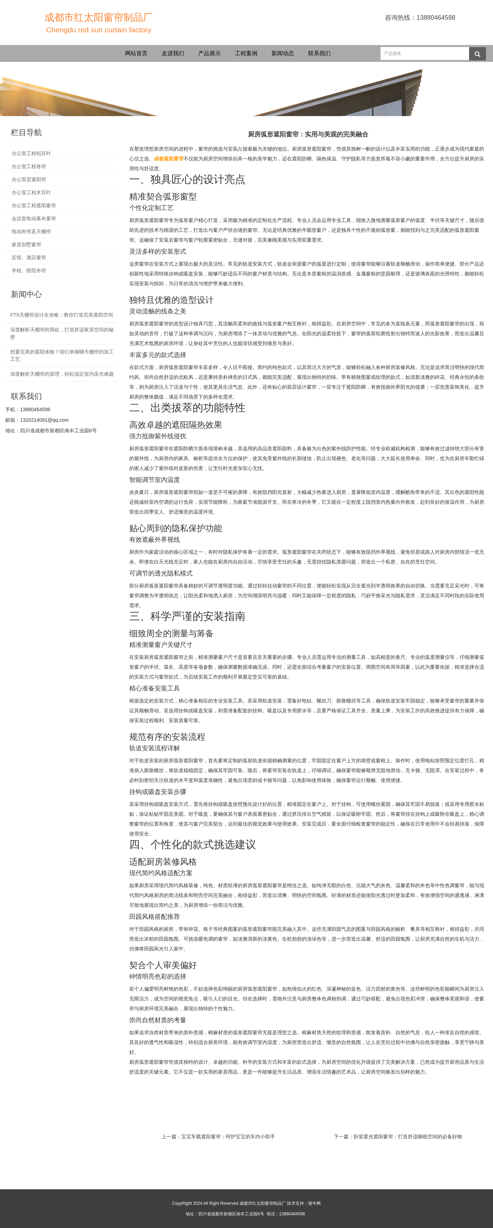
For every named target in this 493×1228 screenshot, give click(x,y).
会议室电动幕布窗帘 (34, 218)
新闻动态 (283, 53)
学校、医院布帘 (29, 270)
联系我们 (319, 53)
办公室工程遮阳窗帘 (34, 205)
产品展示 (209, 53)
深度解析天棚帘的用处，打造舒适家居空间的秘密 (62, 333)
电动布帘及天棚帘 (31, 231)
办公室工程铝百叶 (31, 153)
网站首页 (136, 53)
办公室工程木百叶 (31, 192)
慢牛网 (314, 1203)
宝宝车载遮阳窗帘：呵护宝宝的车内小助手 (228, 1136)
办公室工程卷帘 (29, 166)
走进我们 (173, 53)
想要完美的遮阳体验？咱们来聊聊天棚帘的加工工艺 (62, 355)
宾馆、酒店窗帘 (29, 257)
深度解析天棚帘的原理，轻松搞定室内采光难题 (62, 374)
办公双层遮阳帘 (29, 179)
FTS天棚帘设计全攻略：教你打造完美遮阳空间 (61, 315)
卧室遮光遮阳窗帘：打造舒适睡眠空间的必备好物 (408, 1136)
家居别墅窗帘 (26, 244)
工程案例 (246, 53)
